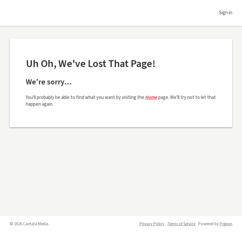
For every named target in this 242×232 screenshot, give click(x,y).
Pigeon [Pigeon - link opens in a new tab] (226, 224)
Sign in (225, 12)
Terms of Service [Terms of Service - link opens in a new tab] (181, 224)
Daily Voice (39, 13)
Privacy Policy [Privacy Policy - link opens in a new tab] (152, 224)
